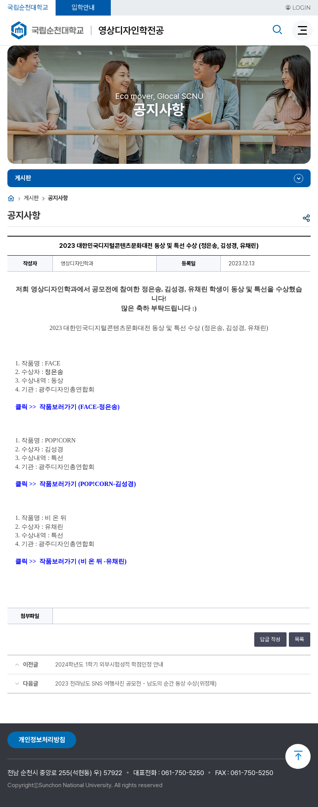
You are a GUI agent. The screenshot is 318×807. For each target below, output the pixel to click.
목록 (299, 639)
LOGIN (298, 7)
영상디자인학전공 (131, 30)
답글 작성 (270, 639)
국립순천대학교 (27, 7)
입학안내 (83, 7)
